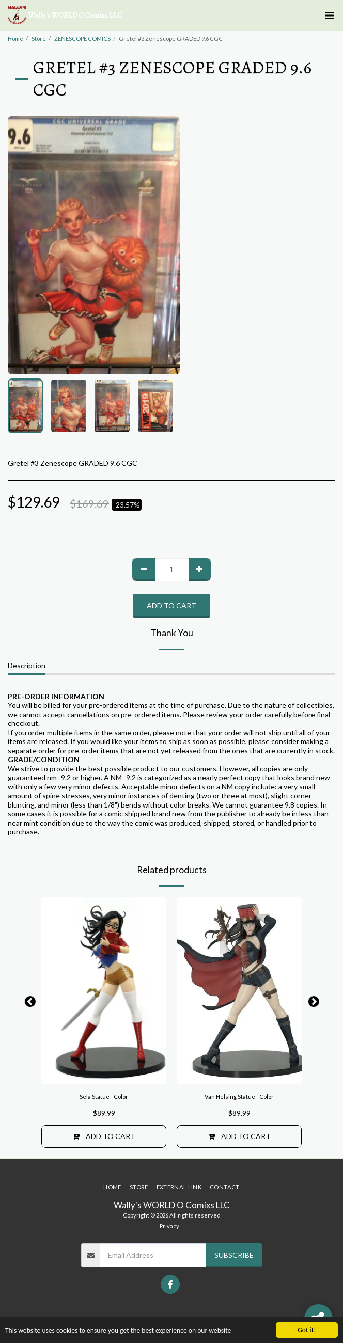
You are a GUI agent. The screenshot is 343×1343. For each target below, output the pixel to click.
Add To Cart (171, 605)
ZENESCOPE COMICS (82, 38)
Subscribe (234, 1255)
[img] (103, 990)
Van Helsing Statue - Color (239, 1096)
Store (39, 38)
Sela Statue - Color (104, 1096)
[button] (329, 15)
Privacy (169, 1226)
